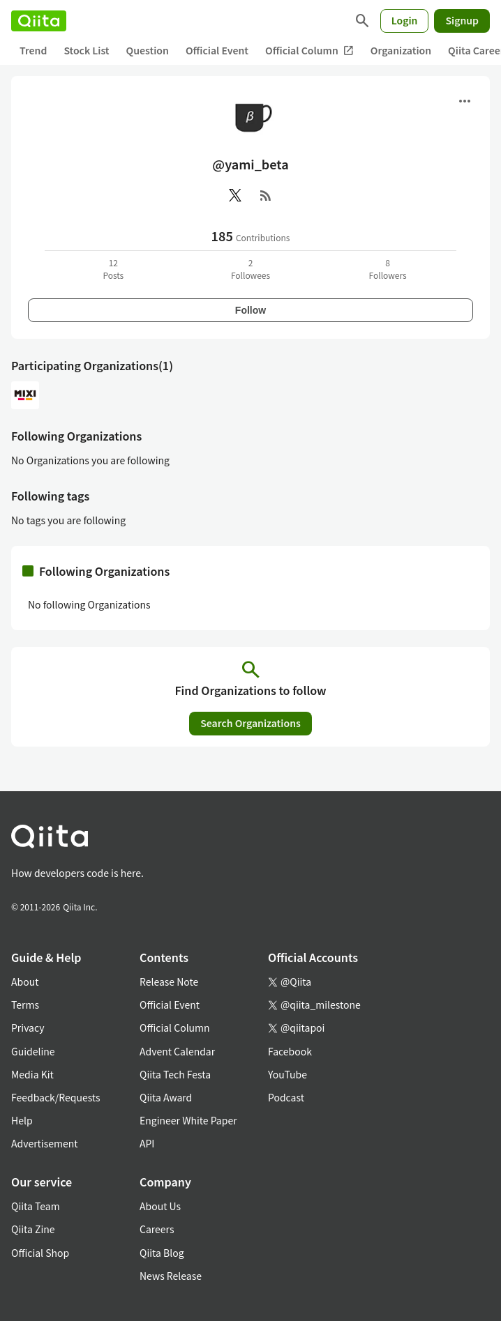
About (24, 981)
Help (22, 1120)
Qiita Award (166, 1097)
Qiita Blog (162, 1253)
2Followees (250, 269)
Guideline (33, 1051)
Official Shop (40, 1253)
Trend (33, 50)
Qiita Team (35, 1206)
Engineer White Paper (188, 1120)
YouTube (287, 1074)
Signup (462, 20)
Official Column (309, 50)
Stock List (86, 50)
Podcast (286, 1097)
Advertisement (44, 1143)
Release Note (169, 981)
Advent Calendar (177, 1051)
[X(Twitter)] (235, 195)
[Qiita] (38, 20)
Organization (401, 50)
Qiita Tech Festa (175, 1074)
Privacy (27, 1027)
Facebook (290, 1051)
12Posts (113, 269)
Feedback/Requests (55, 1097)
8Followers (388, 269)
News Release (171, 1276)
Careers (157, 1229)
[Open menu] (465, 101)
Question (147, 50)
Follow (250, 310)
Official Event (217, 50)
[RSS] (265, 195)
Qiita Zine (33, 1229)
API (147, 1143)
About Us (160, 1206)
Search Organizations (250, 723)
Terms (25, 1004)
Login (404, 20)
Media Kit (32, 1074)
